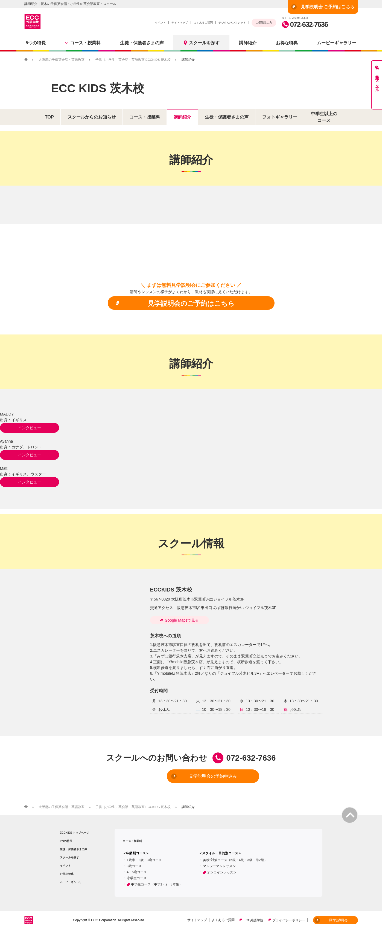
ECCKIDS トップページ (74, 832)
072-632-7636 (305, 24)
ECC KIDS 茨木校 (99, 88)
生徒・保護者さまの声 (142, 43)
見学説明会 (331, 919)
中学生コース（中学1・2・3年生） (156, 884)
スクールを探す (201, 42)
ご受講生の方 (264, 22)
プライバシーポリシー (288, 920)
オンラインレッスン (222, 872)
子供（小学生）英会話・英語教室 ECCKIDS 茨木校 (133, 60)
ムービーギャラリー (336, 43)
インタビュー (27, 427)
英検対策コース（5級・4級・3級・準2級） (235, 859)
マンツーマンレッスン (219, 865)
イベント (160, 22)
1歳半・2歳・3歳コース (144, 859)
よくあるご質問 (203, 22)
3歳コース (134, 865)
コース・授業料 (83, 43)
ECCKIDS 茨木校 (171, 589)
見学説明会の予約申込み (182, 776)
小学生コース (137, 877)
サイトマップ (179, 22)
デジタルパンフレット (232, 22)
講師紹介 (247, 43)
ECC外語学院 (253, 920)
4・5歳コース (137, 871)
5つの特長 (36, 43)
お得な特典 (287, 43)
